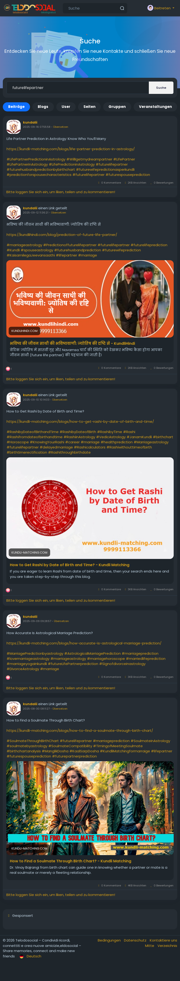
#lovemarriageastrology (28, 658)
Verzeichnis (167, 945)
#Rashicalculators (89, 447)
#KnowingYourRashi (47, 442)
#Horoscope (18, 442)
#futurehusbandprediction (77, 250)
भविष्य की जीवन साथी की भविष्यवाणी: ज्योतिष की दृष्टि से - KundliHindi (72, 343)
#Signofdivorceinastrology (122, 663)
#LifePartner (124, 159)
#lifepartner (66, 255)
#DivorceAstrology (23, 668)
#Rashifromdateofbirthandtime (35, 436)
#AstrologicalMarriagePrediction (92, 653)
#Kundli (13, 250)
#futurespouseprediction (127, 174)
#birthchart (163, 436)
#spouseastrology (37, 250)
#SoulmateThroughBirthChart (33, 740)
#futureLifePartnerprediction (73, 663)
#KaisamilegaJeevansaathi (31, 255)
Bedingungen (110, 940)
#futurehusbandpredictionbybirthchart (41, 169)
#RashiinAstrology (79, 436)
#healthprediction (117, 442)
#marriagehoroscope (106, 658)
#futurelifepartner (112, 164)
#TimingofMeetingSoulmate (118, 745)
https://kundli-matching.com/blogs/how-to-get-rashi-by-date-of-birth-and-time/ (80, 421)
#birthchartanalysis (24, 751)
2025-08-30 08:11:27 (36, 709)
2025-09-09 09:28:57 (37, 621)
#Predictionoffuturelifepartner (70, 244)
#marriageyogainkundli (27, 663)
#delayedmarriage (56, 447)
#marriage (87, 255)
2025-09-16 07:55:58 (36, 127)
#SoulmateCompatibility (70, 745)
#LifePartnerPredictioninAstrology (36, 159)
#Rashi (129, 431)
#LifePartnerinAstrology (27, 164)
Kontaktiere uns (163, 940)
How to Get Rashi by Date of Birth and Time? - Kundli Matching (69, 565)
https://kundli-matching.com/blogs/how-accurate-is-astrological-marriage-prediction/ (84, 643)
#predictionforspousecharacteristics (39, 174)
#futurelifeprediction (149, 244)
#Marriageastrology (151, 442)
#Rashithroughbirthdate (69, 452)
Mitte (150, 945)
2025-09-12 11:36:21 (35, 212)
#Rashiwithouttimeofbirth (129, 447)
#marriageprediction (140, 653)
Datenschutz (135, 940)
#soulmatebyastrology (27, 745)
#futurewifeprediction (121, 250)
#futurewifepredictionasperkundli (105, 169)
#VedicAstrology (111, 436)
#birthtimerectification (27, 452)
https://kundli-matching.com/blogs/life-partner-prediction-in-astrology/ (71, 148)
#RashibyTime (109, 431)
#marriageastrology (24, 244)
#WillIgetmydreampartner (89, 159)
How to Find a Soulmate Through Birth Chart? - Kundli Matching (70, 861)
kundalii (30, 122)
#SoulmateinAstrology (150, 740)
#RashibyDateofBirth (78, 431)
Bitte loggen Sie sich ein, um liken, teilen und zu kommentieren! (60, 191)
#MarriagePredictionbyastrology (35, 653)
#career (72, 442)
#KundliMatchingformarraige (125, 751)
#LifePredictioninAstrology (72, 164)
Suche (161, 87)
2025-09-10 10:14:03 (36, 400)
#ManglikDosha (55, 751)
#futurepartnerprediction (74, 756)
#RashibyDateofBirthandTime (33, 431)
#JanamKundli (139, 436)
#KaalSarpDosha (84, 751)
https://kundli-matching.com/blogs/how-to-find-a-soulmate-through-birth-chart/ (80, 730)
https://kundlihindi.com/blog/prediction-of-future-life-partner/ (62, 234)
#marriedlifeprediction (145, 658)
